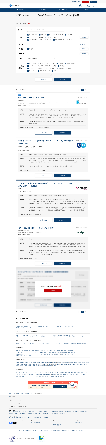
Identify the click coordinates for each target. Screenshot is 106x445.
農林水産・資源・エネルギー (43, 376)
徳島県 (81, 364)
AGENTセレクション (41, 9)
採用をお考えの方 (76, 1)
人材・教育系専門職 (55, 354)
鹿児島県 (50, 365)
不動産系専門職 (56, 350)
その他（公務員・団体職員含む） (24, 355)
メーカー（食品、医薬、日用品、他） (60, 374)
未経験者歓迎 (73, 343)
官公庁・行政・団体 (55, 376)
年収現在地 (29, 413)
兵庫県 (54, 362)
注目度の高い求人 (64, 9)
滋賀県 (58, 362)
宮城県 (87, 362)
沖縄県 (54, 365)
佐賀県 (29, 365)
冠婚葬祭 (60, 335)
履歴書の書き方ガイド (68, 411)
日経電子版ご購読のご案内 (36, 422)
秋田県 (83, 362)
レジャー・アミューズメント (50, 335)
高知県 (21, 365)
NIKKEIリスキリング (57, 424)
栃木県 (38, 362)
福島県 (21, 364)
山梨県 (33, 364)
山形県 (17, 364)
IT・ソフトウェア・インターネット (24, 372)
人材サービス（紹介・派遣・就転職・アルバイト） (28, 337)
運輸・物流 (73, 374)
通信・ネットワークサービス (40, 372)
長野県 (29, 364)
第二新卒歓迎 (80, 343)
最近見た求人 (87, 5)
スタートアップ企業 (24, 343)
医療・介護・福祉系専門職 (67, 354)
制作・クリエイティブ (34, 354)
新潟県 (25, 364)
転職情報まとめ (62, 413)
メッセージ (79, 5)
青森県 (75, 362)
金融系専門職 (48, 350)
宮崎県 (45, 365)
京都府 (50, 362)
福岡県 (25, 365)
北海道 (71, 362)
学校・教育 (71, 337)
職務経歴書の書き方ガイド (57, 411)
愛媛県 (17, 365)
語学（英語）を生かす (48, 343)
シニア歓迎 (40, 343)
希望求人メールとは (44, 417)
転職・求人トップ (12, 393)
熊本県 (41, 365)
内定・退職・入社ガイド (14, 413)
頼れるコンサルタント (28, 417)
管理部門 (21, 350)
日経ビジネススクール (57, 425)
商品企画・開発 (19, 326)
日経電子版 (55, 423)
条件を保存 (44, 79)
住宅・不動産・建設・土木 (80, 372)
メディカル (33, 376)
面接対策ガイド (83, 411)
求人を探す (20, 9)
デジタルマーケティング (67, 326)
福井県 (45, 364)
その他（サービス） (80, 337)
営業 (17, 350)
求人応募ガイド (76, 411)
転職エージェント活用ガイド (37, 411)
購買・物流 (70, 352)
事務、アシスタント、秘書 (22, 354)
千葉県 (26, 362)
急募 (85, 343)
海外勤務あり (33, 343)
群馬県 (34, 362)
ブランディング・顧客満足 (55, 326)
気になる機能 (36, 417)
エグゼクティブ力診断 (37, 413)
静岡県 (49, 364)
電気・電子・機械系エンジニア (40, 352)
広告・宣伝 (45, 326)
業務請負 (43, 337)
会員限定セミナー (22, 413)
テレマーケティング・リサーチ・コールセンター (57, 337)
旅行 (34, 335)
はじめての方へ (12, 417)
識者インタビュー (47, 411)
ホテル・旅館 (39, 335)
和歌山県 (67, 362)
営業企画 (26, 326)
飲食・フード (19, 335)
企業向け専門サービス (68, 335)
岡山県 (69, 364)
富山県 (37, 364)
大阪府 (46, 362)
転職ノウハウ (21, 411)
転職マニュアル (28, 411)
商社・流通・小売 (80, 374)
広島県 (73, 364)
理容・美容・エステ (28, 335)
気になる (94, 5)
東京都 (17, 362)
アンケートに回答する (59, 386)
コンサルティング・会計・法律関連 (56, 372)
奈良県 (62, 362)
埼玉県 (30, 362)
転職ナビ (86, 9)
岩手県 (79, 362)
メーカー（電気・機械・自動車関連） (25, 374)
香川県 (85, 364)
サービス (32, 393)
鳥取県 (65, 364)
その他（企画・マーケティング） (24, 327)
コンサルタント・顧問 (29, 350)
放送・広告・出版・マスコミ (23, 376)
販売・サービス (77, 352)
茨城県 (42, 362)
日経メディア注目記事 (13, 411)
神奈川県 (22, 362)
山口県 (77, 364)
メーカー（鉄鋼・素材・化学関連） (43, 374)
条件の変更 (62, 79)
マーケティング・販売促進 (35, 326)
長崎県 (37, 365)
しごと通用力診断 (45, 413)
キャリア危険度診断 (54, 413)
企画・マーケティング (21, 393)
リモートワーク (58, 343)
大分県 (33, 365)
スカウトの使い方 (19, 417)
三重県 (61, 364)
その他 (62, 376)
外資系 (17, 343)
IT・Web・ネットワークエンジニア (24, 352)
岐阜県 (57, 364)
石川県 (41, 364)
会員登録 (85, 1)
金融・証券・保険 (69, 372)
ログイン (93, 1)
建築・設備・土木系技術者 (67, 350)
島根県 (28, 393)
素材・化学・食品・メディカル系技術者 (58, 352)
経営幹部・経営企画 (40, 350)
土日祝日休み (66, 343)
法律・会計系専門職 (45, 354)
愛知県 (53, 364)
